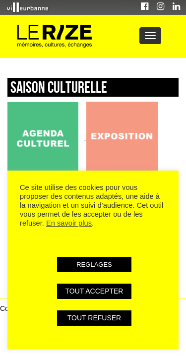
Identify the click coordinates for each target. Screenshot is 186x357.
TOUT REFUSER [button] (94, 318)
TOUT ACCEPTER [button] (94, 291)
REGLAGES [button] (94, 264)
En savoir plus (69, 223)
